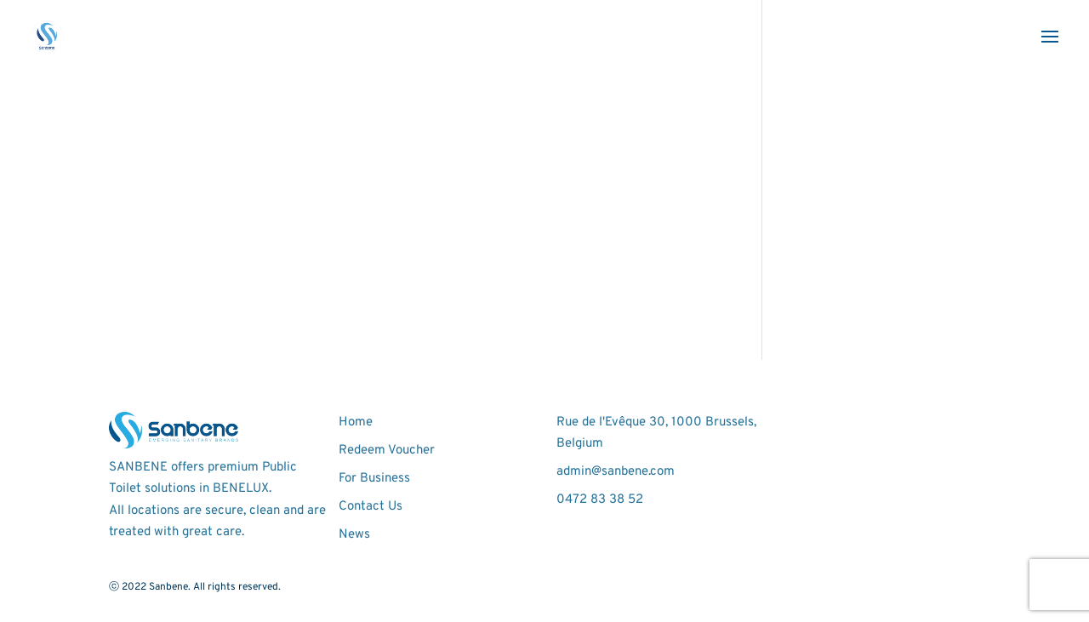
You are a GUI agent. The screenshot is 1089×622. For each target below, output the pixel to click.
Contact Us (370, 507)
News (354, 535)
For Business (374, 479)
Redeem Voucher (387, 450)
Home (356, 422)
